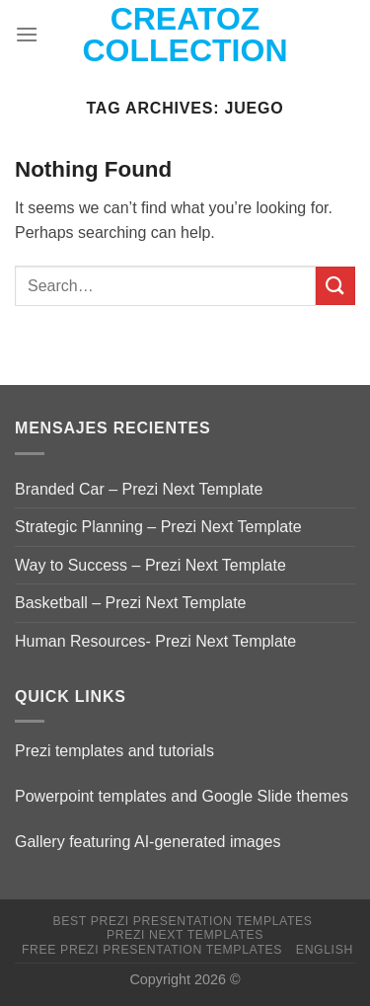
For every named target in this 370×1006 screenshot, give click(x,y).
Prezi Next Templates (185, 935)
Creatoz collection (185, 34)
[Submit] (335, 286)
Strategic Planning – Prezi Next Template (158, 526)
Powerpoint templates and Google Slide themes (181, 796)
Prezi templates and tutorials (114, 750)
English (324, 950)
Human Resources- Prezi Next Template (155, 641)
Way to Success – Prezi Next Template (150, 565)
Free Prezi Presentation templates (152, 950)
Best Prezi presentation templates (182, 921)
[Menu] (26, 34)
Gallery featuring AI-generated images (147, 841)
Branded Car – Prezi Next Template (138, 489)
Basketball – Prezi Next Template (130, 602)
